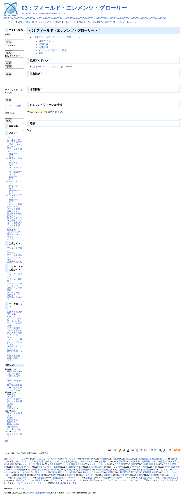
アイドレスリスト (14, 150)
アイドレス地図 (14, 323)
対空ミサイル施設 (66, 472)
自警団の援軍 (74, 467)
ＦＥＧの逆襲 (169, 464)
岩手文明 (38, 475)
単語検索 (98, 21)
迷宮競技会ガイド (14, 298)
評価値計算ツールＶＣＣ (14, 347)
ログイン (132, 21)
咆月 (133, 464)
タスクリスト (13, 227)
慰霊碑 (163, 461)
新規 (81, 21)
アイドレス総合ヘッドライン (14, 256)
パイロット (70, 459)
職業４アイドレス (15, 164)
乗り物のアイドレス (15, 173)
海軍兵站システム (20, 478)
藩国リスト (12, 211)
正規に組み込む (96, 467)
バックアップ (46, 21)
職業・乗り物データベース (14, 333)
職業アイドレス (15, 159)
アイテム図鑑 (13, 328)
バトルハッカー (14, 429)
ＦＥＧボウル (117, 467)
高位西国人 (156, 475)
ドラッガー (55, 480)
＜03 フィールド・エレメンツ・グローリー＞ (56, 37)
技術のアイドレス (15, 191)
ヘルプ (121, 21)
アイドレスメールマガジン (14, 284)
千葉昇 (105, 478)
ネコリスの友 (13, 399)
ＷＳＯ (74, 478)
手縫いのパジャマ (14, 377)
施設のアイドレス (15, 177)
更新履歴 (11, 229)
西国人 (129, 459)
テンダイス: (10, 45)
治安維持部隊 (124, 469)
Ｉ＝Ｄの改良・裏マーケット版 (35, 472)
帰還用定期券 (149, 464)
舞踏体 (23, 475)
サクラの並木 (138, 467)
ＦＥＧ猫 (118, 464)
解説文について (14, 234)
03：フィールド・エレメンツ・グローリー (74, 8)
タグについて (13, 232)
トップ (9, 21)
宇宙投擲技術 (85, 469)
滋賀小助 (54, 475)
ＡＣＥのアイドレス (15, 168)
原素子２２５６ (123, 478)
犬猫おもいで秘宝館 (14, 289)
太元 (9, 337)
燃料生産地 (58, 478)
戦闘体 (41, 461)
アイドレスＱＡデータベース (14, 319)
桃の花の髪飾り (14, 385)
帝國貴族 (11, 394)
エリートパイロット (14, 435)
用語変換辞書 (13, 355)
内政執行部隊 (144, 469)
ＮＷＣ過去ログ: (12, 56)
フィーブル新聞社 (14, 280)
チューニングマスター (47, 459)
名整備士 (38, 480)
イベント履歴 (13, 209)
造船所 (140, 475)
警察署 (122, 461)
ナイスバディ (89, 475)
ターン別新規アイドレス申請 (14, 224)
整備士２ (89, 478)
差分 (34, 21)
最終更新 (110, 21)
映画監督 (11, 422)
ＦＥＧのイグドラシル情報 (53, 50)
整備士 (103, 459)
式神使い (11, 417)
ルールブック (13, 140)
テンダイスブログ (14, 249)
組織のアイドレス (15, 200)
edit (6, 441)
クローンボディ (85, 461)
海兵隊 (10, 404)
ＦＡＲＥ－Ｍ (18, 489)
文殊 (9, 325)
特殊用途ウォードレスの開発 (45, 469)
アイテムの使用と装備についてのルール (14, 144)
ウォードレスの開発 (32, 464)
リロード (68, 21)
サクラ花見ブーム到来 (49, 467)
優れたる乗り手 (14, 401)
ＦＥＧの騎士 (62, 483)
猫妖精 (116, 459)
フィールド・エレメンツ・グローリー (53, 66)
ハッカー (11, 397)
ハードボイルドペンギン (168, 480)
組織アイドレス (47, 41)
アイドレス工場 (140, 480)
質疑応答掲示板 (14, 262)
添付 (58, 21)
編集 (20, 21)
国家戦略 (43, 44)
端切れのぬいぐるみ (14, 381)
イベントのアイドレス (15, 182)
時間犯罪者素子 (127, 472)
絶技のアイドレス (15, 187)
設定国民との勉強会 (21, 467)
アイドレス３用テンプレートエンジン (14, 341)
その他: (8, 67)
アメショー (174, 475)
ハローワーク (13, 292)
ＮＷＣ (10, 260)
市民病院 (124, 475)
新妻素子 (71, 475)
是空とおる (21, 480)
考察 (41, 53)
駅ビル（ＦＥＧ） (91, 472)
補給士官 (40, 478)
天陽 (68, 469)
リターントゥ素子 (61, 461)
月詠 (155, 467)
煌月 (110, 472)
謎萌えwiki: (10, 113)
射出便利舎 (104, 469)
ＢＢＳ (10, 237)
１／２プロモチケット (114, 480)
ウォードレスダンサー (14, 414)
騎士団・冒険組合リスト (14, 214)
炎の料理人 (12, 427)
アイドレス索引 (14, 204)
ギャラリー (12, 239)
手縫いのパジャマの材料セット (14, 372)
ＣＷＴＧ (11, 253)
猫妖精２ (108, 475)
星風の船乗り (13, 424)
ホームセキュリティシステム (14, 388)
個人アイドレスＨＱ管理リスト (14, 219)
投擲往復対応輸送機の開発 (152, 459)
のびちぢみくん (14, 330)
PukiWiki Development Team (38, 493)
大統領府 (11, 295)
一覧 (88, 21)
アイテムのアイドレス (15, 196)
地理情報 (43, 47)
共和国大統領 (145, 478)
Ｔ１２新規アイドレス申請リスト (65, 464)
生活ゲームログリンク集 (14, 312)
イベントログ (13, 316)
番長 (9, 406)
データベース (13, 206)
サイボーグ (87, 459)
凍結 (27, 21)
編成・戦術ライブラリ (14, 359)
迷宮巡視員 (12, 420)
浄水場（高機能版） (143, 461)
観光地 (93, 480)
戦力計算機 (12, 351)
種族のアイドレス (15, 154)
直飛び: (8, 34)
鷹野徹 (174, 459)
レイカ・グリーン (98, 464)
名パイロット (75, 480)
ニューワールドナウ (14, 275)
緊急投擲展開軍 (150, 472)
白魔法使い (12, 408)
